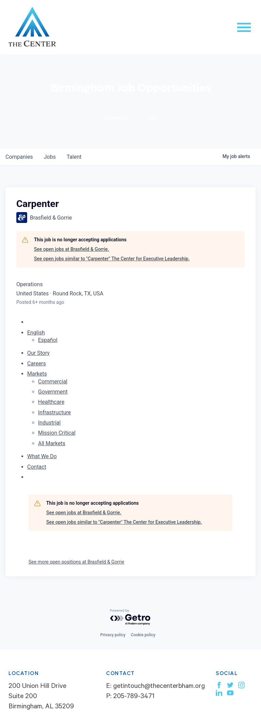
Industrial (49, 422)
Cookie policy (143, 635)
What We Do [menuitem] (42, 456)
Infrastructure (54, 412)
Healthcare (51, 402)
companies (19, 157)
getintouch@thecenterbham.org (159, 687)
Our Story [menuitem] (38, 353)
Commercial (52, 381)
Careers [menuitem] (36, 363)
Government (53, 391)
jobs (50, 157)
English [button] (36, 332)
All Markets (51, 443)
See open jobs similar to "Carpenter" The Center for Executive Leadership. (112, 258)
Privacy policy (112, 635)
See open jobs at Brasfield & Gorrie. (71, 249)
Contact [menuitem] (36, 467)
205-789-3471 (133, 697)
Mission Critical (56, 433)
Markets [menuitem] (37, 373)
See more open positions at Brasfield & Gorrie (76, 562)
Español (47, 340)
